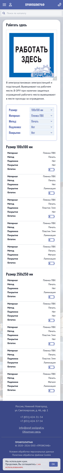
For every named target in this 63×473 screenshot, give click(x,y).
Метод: (12, 121)
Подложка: (15, 127)
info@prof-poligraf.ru (31, 427)
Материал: (14, 116)
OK (53, 464)
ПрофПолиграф (35, 4)
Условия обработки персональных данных (31, 451)
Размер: (13, 110)
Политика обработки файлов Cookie (31, 454)
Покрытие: (15, 133)
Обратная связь (31, 431)
